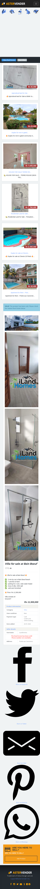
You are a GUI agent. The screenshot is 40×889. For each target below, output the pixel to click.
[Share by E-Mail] (21, 744)
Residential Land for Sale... (20, 214)
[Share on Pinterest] (21, 783)
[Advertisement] (20, 36)
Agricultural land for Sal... (20, 93)
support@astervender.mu (20, 879)
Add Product (21, 859)
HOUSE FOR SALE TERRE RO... (20, 172)
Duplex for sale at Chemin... (20, 253)
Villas (25, 610)
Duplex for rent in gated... (20, 132)
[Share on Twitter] (21, 705)
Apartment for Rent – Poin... (20, 292)
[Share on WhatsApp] (21, 823)
